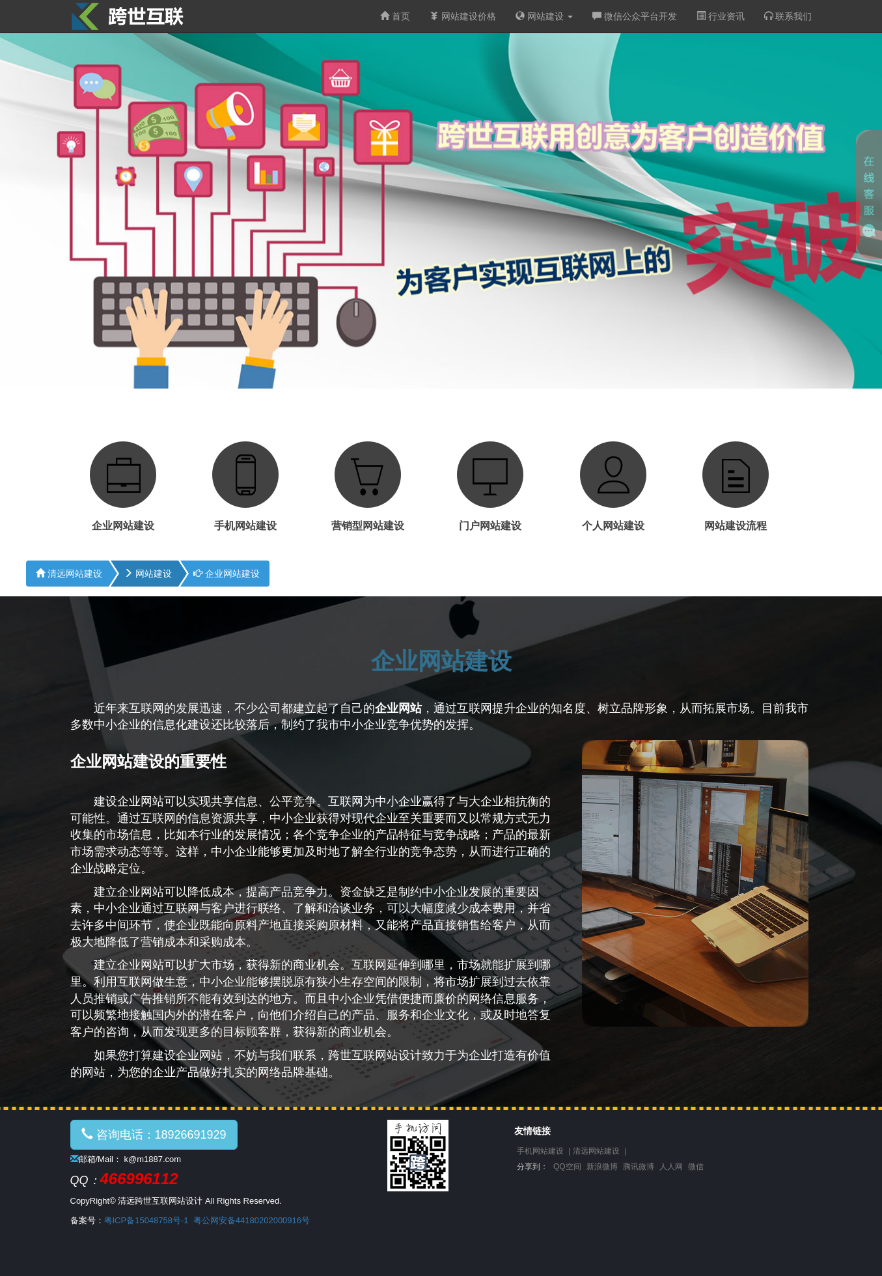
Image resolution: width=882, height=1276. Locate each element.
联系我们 (788, 16)
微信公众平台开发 (634, 16)
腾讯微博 (638, 1166)
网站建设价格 (463, 16)
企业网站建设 (226, 573)
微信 (696, 1166)
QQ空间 (567, 1166)
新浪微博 (602, 1166)
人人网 (671, 1166)
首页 (395, 16)
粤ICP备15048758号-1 (146, 1220)
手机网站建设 (540, 1151)
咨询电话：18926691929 (154, 1134)
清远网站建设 (69, 573)
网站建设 (544, 16)
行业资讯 (720, 16)
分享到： (532, 1166)
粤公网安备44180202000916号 (251, 1220)
